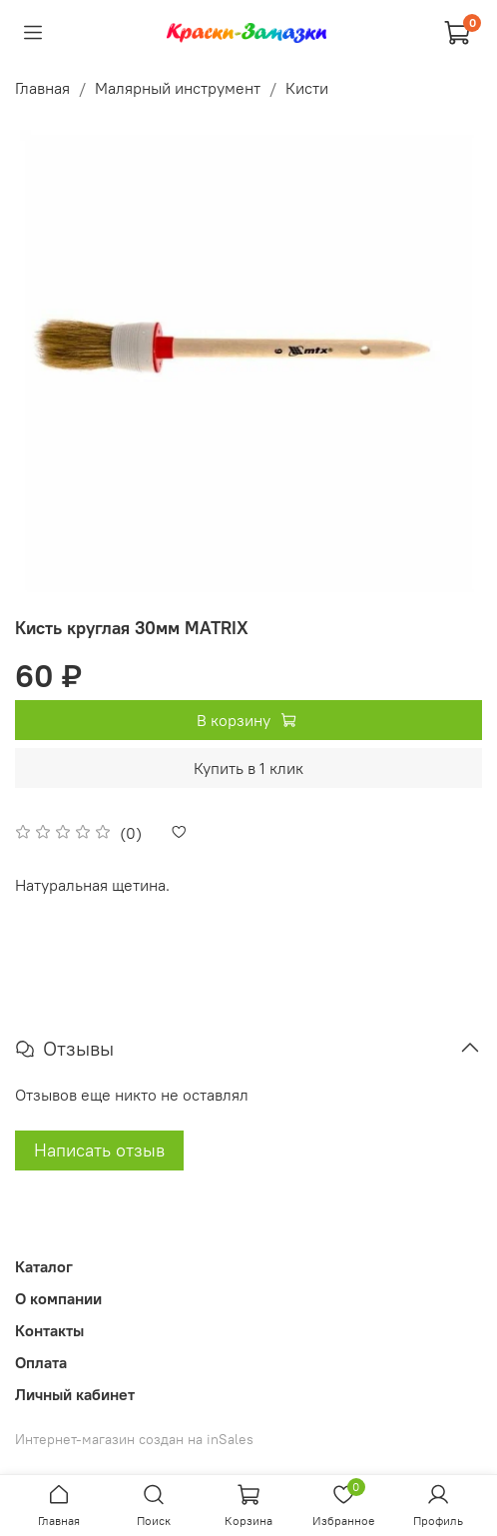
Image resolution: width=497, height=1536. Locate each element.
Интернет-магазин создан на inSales (134, 1439)
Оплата (41, 1362)
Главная (42, 88)
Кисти (306, 88)
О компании (58, 1298)
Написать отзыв (99, 1150)
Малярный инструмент (177, 88)
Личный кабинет (75, 1394)
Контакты (49, 1330)
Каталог (44, 1266)
